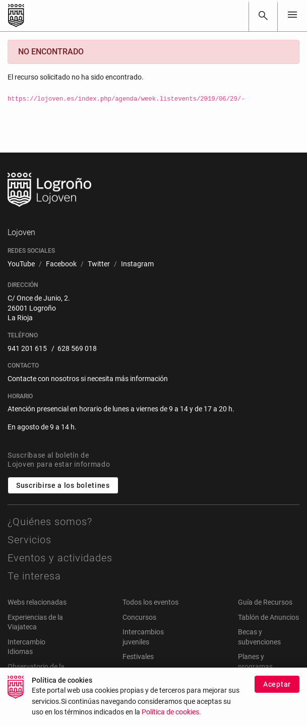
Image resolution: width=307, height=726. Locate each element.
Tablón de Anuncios (268, 617)
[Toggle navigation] (292, 15)
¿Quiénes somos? (50, 522)
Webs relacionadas (37, 602)
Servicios (29, 540)
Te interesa (34, 576)
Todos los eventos (150, 602)
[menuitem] (21, 264)
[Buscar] (263, 15)
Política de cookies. (171, 719)
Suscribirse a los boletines (63, 485)
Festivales (138, 656)
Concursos (139, 617)
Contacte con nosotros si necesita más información (88, 379)
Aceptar (277, 691)
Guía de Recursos (265, 602)
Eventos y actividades (60, 558)
